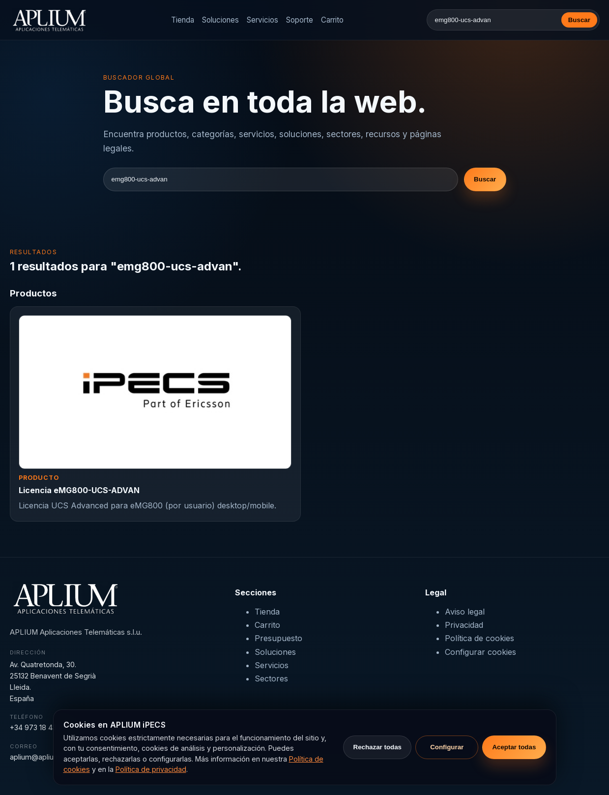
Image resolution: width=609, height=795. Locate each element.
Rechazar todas (377, 747)
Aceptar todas (514, 747)
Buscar (579, 20)
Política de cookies (479, 638)
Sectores (271, 678)
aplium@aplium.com (43, 757)
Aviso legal (465, 612)
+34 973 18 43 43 (38, 727)
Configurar (447, 747)
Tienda (182, 20)
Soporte (299, 20)
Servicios (262, 20)
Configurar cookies (480, 652)
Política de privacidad (151, 769)
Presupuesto (278, 638)
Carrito (332, 20)
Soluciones (220, 20)
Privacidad (464, 625)
